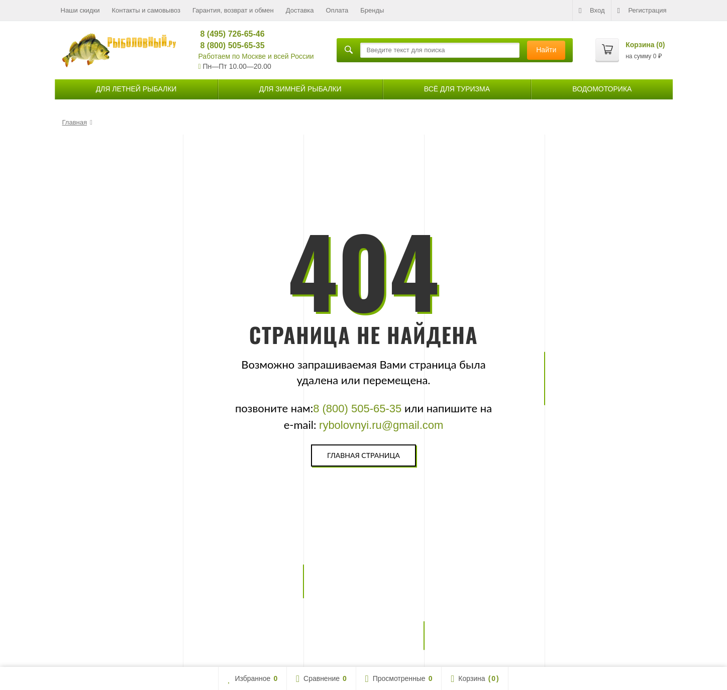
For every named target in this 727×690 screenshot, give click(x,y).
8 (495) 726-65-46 (228, 34)
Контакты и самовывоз (146, 10)
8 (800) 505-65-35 (228, 45)
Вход (591, 11)
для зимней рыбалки (300, 89)
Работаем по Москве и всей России (256, 56)
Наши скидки (80, 10)
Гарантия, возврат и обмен (233, 10)
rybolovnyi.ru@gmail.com (381, 425)
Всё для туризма (457, 89)
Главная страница (363, 455)
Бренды (372, 10)
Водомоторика (602, 89)
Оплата (337, 10)
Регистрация (642, 11)
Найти (546, 50)
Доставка (300, 10)
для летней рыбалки (136, 89)
